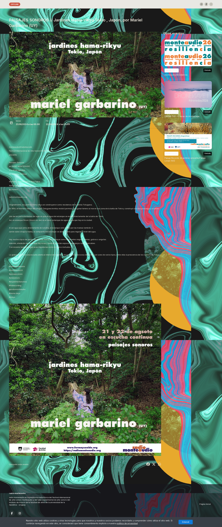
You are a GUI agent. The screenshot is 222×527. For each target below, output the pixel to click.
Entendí (185, 522)
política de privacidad (127, 523)
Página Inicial (205, 504)
